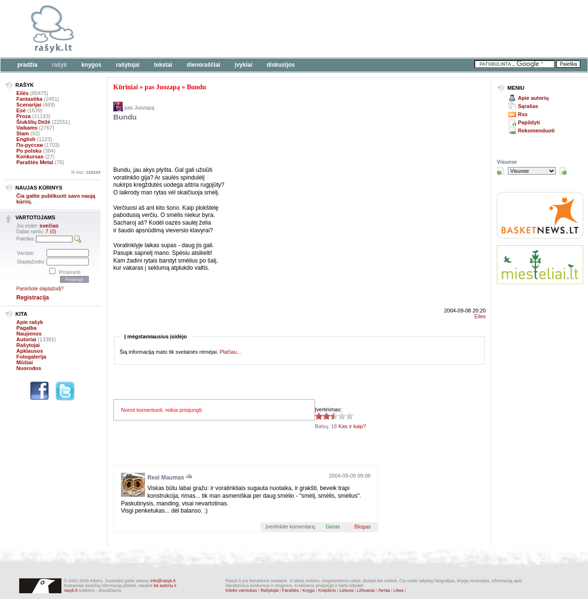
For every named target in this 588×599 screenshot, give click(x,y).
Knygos (91, 64)
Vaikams (26, 128)
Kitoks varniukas (241, 590)
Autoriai (26, 339)
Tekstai (163, 64)
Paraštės (290, 590)
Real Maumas (165, 477)
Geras (332, 526)
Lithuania (366, 590)
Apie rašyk (29, 322)
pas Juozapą (162, 87)
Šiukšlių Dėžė (33, 122)
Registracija (32, 297)
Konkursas (30, 156)
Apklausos (29, 351)
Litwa (399, 590)
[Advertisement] (295, 29)
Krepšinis (327, 590)
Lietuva (346, 590)
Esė (21, 110)
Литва (384, 590)
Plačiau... (230, 352)
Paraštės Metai (34, 162)
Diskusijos (281, 64)
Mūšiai (24, 362)
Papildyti (529, 122)
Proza (23, 116)
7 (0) (51, 231)
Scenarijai (28, 105)
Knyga (308, 590)
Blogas (362, 526)
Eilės (22, 93)
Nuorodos (28, 368)
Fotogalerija (31, 356)
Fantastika (29, 99)
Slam (22, 133)
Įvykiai (243, 64)
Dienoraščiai (203, 64)
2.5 (319, 415)
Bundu (196, 87)
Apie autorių (533, 98)
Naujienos (29, 333)
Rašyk (59, 64)
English (26, 139)
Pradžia (27, 64)
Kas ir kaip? (352, 426)
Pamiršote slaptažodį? (39, 288)
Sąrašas (528, 106)
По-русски (29, 145)
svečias (49, 225)
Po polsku (29, 151)
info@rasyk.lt (162, 580)
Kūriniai (125, 87)
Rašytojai (127, 64)
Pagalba (26, 328)
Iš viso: (85, 172)
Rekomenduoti (536, 130)
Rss (523, 114)
